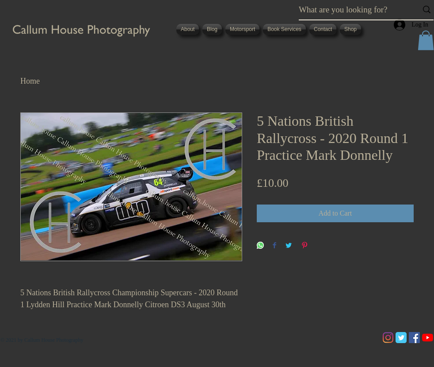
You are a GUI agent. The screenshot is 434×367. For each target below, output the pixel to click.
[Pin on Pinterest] (304, 246)
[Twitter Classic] (401, 337)
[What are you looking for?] (351, 9)
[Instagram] (387, 337)
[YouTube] (427, 337)
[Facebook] (414, 337)
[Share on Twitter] (288, 246)
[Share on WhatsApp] (260, 246)
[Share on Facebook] (274, 246)
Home (30, 81)
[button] (426, 40)
